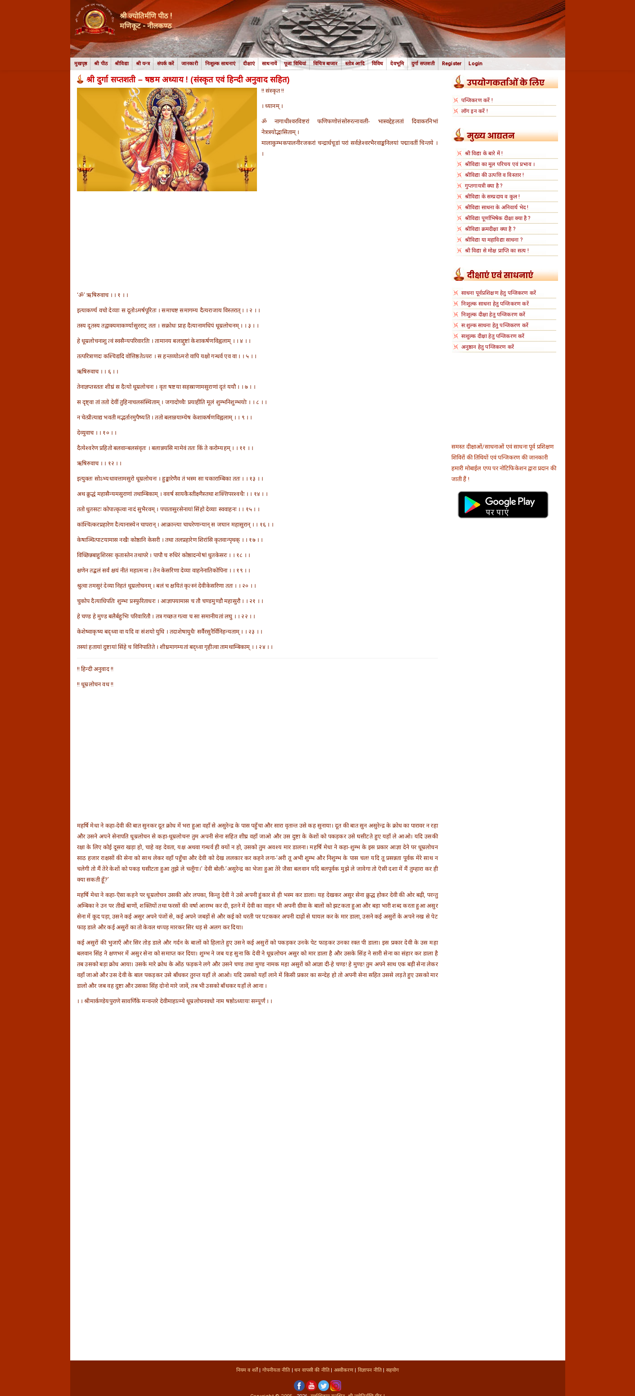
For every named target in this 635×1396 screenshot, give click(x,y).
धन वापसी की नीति (311, 1370)
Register (452, 64)
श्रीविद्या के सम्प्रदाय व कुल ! (492, 197)
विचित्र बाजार (325, 64)
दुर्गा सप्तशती (423, 64)
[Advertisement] (257, 259)
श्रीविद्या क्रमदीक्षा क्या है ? (490, 229)
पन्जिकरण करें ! (477, 100)
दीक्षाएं (249, 64)
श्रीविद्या (122, 64)
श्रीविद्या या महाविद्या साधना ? (493, 240)
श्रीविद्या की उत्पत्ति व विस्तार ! (494, 175)
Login (475, 64)
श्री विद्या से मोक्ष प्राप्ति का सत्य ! (497, 251)
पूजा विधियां (295, 64)
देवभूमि (397, 64)
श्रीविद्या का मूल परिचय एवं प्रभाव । (500, 164)
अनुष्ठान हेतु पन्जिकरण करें (487, 347)
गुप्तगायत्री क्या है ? (484, 186)
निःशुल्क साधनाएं (220, 64)
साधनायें (269, 64)
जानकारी (189, 64)
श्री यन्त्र (143, 64)
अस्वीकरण (343, 1370)
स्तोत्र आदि (355, 64)
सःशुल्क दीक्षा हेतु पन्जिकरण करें (493, 336)
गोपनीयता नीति (276, 1370)
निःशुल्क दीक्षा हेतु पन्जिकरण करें (493, 314)
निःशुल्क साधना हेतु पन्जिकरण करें (495, 304)
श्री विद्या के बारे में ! (484, 153)
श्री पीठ (101, 64)
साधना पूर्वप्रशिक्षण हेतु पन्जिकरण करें (498, 293)
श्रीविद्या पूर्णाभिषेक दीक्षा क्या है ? (498, 218)
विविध (377, 64)
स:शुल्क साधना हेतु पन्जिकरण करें (494, 325)
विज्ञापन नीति (370, 1370)
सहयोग (392, 1370)
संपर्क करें (165, 64)
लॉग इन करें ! (474, 111)
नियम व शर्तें (247, 1370)
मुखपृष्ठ (80, 64)
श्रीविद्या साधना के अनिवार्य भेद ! (497, 207)
